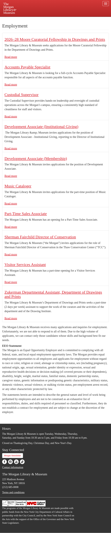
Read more (10, 56)
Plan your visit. (21, 19)
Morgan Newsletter (12, 455)
